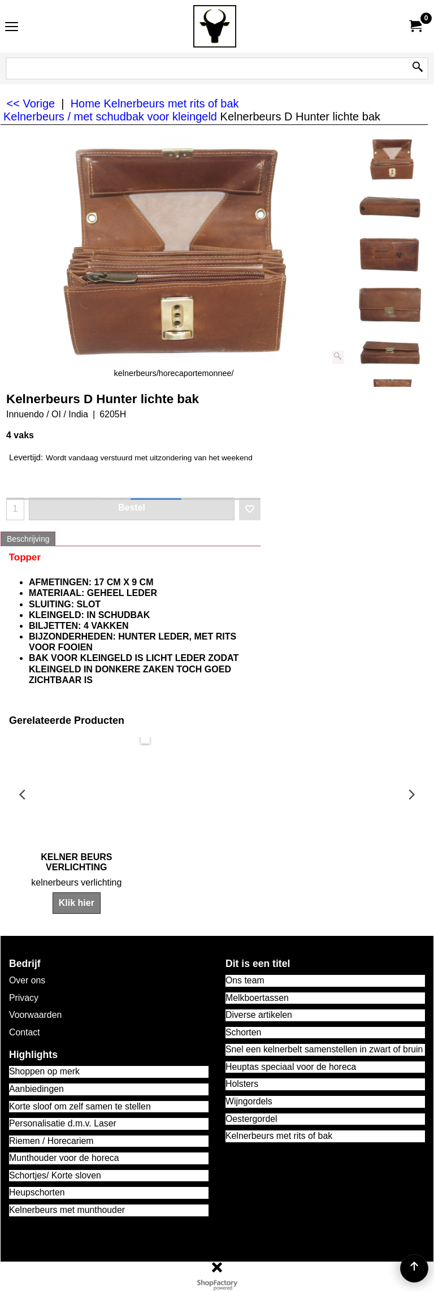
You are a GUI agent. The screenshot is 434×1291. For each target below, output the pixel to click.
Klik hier (217, 903)
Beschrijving (28, 538)
